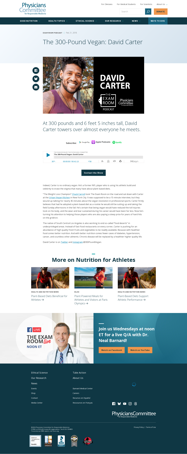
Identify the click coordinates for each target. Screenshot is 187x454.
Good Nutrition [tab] (30, 21)
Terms (151, 427)
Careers (76, 393)
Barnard (83, 388)
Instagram (78, 242)
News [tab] (136, 21)
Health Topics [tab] (58, 21)
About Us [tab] (162, 4)
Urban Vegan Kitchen (59, 197)
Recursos (81, 398)
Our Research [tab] (114, 21)
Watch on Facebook (111, 350)
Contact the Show (93, 172)
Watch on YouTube (140, 350)
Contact (34, 398)
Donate (160, 11)
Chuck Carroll (78, 194)
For (126, 4)
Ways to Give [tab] (158, 21)
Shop (33, 393)
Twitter (64, 242)
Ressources (83, 403)
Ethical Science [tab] (86, 21)
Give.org (56, 431)
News (34, 383)
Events (34, 388)
